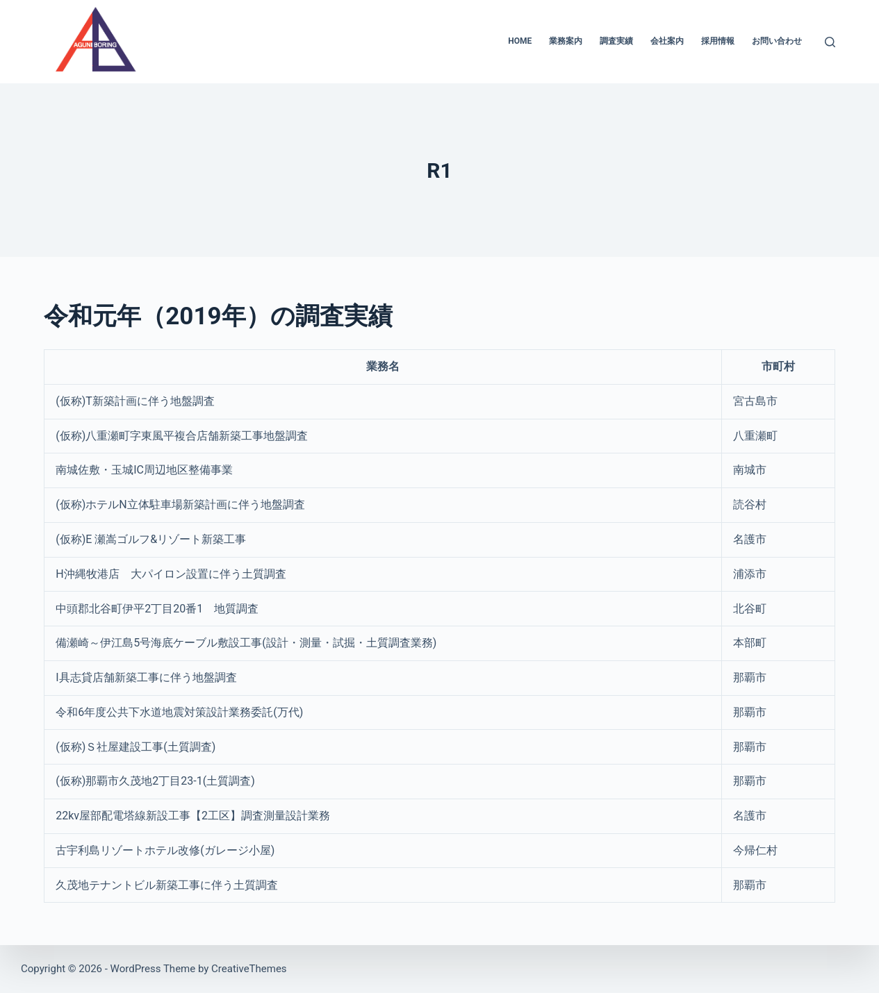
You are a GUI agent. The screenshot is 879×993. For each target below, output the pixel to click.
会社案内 (667, 41)
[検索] (830, 42)
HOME (520, 41)
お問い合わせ (777, 41)
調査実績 (616, 41)
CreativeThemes (249, 968)
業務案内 (565, 41)
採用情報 (717, 41)
